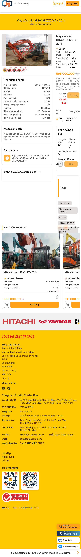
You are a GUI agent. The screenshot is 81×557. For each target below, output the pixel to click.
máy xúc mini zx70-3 (65, 230)
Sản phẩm (7, 366)
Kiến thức (7, 374)
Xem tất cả (74, 227)
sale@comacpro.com (31, 438)
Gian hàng (67, 119)
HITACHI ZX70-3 (66, 223)
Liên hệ (5, 378)
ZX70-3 (62, 217)
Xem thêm (53, 291)
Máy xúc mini (45, 24)
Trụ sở (5, 507)
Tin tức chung (9, 370)
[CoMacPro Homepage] (18, 336)
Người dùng (8, 456)
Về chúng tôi (8, 362)
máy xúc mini (65, 203)
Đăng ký (58, 3)
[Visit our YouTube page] (3, 388)
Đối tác (5, 460)
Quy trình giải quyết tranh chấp (18, 352)
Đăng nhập (72, 3)
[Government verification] (20, 497)
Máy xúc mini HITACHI (65, 210)
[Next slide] (47, 50)
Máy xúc (34, 24)
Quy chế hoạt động (12, 348)
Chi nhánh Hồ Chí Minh (26, 507)
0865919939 (37, 434)
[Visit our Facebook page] (8, 388)
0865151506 (67, 434)
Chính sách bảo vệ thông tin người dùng (20, 357)
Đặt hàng (34, 304)
